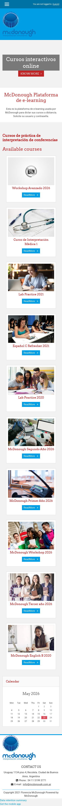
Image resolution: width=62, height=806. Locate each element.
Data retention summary (13, 800)
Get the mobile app (10, 804)
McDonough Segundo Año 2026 (31, 449)
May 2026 (31, 693)
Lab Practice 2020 (31, 397)
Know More (30, 73)
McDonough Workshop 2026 (31, 552)
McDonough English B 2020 (31, 655)
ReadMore (31, 194)
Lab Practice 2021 (31, 294)
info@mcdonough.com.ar (37, 784)
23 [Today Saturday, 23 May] (44, 717)
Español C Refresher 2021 (31, 346)
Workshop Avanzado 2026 (31, 188)
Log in (56, 4)
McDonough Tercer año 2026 (31, 604)
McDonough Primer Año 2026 (31, 501)
